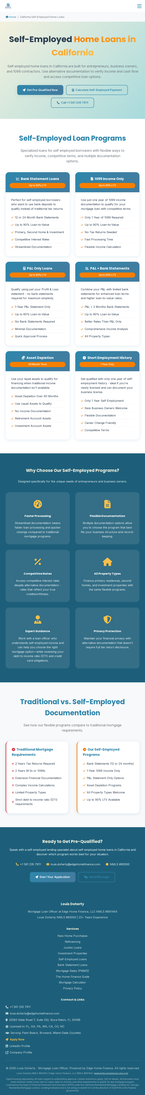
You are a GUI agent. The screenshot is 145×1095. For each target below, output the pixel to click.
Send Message (96, 877)
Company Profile (19, 1052)
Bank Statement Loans (72, 965)
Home (11, 16)
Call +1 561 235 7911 (72, 102)
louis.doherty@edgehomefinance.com (75, 864)
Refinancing (72, 941)
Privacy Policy (72, 988)
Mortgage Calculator (72, 982)
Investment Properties (72, 953)
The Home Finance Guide (72, 976)
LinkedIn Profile (18, 1046)
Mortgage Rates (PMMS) (72, 971)
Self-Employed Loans (72, 959)
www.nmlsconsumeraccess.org (111, 1073)
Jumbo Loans (72, 947)
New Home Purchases (72, 936)
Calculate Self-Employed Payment (97, 90)
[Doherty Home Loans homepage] (8, 6)
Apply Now (15, 1039)
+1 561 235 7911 (30, 864)
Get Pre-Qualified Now (40, 90)
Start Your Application (52, 877)
